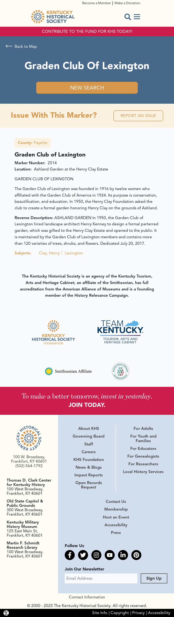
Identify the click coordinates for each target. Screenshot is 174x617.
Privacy (138, 612)
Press (116, 532)
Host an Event (116, 517)
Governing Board (88, 436)
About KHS (88, 428)
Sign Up (154, 578)
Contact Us (116, 501)
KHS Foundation (88, 459)
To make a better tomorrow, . (87, 396)
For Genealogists (143, 456)
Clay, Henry (49, 253)
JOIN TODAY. (87, 405)
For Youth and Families (143, 438)
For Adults (143, 428)
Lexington (74, 253)
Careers (89, 451)
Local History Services (143, 471)
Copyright (120, 612)
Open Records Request (88, 485)
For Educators (143, 448)
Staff (88, 444)
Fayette (32, 142)
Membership (116, 509)
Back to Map (26, 46)
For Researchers (143, 464)
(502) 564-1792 (29, 465)
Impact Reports (89, 475)
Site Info (99, 612)
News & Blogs (89, 467)
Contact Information (87, 597)
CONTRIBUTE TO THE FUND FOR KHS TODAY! (87, 31)
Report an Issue (138, 115)
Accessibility (115, 524)
